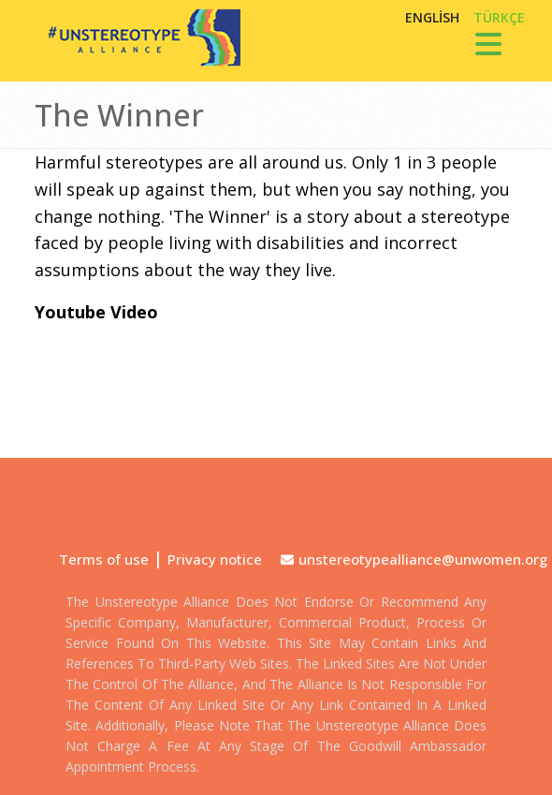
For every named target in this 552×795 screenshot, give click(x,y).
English (432, 17)
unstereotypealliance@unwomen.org (422, 559)
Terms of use (104, 559)
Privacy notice (214, 559)
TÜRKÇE (499, 17)
